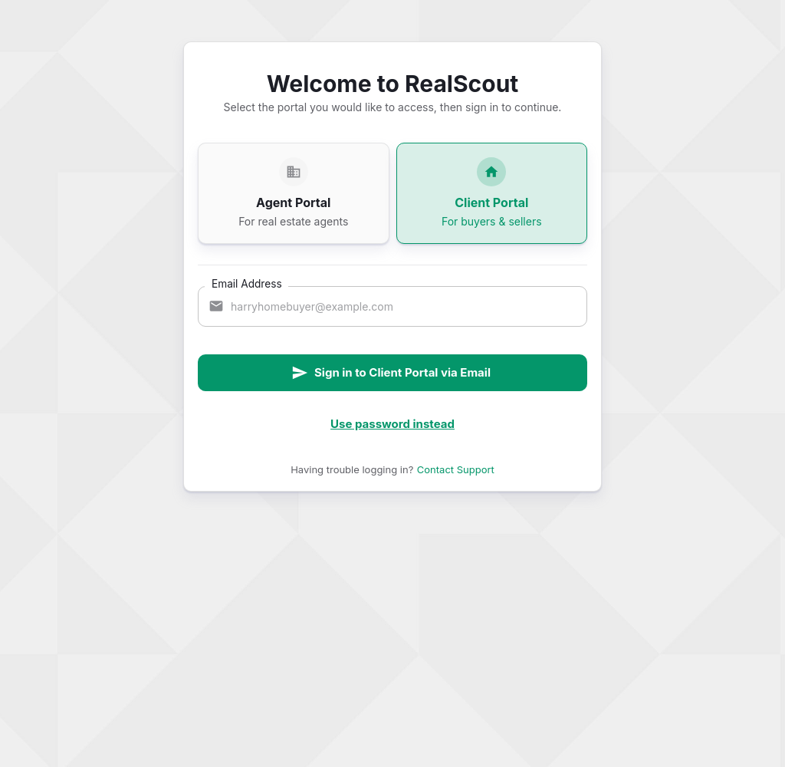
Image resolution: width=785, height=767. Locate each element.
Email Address (247, 283)
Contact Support (455, 469)
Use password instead (392, 423)
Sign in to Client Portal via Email (391, 372)
